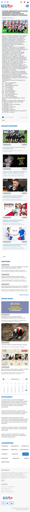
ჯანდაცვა (15, 454)
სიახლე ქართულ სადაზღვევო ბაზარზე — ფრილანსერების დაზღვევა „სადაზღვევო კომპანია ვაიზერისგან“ (13, 436)
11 (26, 387)
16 (18, 388)
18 (26, 388)
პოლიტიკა (4, 446)
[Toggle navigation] (27, 6)
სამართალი (15, 446)
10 (22, 387)
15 (15, 388)
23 (18, 390)
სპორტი (25, 454)
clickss (4, 256)
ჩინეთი (26, 458)
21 (11, 390)
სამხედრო (14, 449)
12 (4, 388)
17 (22, 388)
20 (7, 390)
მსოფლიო (4, 458)
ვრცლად (2, 480)
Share (3, 120)
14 (11, 388)
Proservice (26, 509)
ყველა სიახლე (24, 294)
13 (7, 388)
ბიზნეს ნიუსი (5, 462)
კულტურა (4, 454)
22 (15, 390)
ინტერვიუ (16, 458)
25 (26, 390)
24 (22, 390)
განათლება (25, 446)
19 (4, 390)
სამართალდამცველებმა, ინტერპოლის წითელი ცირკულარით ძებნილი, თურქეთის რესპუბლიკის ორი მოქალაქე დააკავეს (14, 412)
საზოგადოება (24, 449)
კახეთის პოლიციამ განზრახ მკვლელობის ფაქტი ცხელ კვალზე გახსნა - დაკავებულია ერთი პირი (14, 429)
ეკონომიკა (4, 449)
